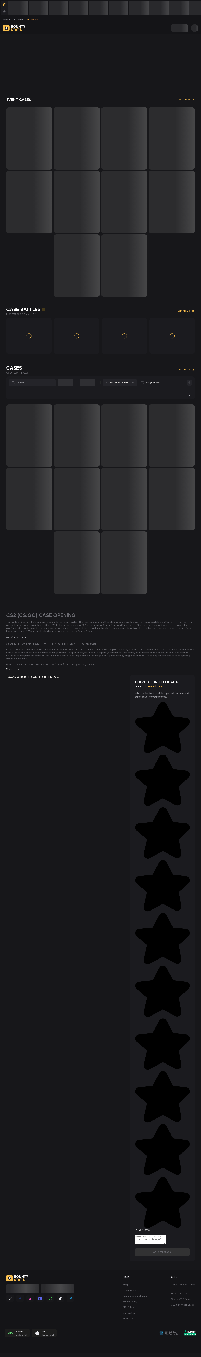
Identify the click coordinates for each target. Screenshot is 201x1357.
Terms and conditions (135, 1296)
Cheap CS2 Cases (181, 1299)
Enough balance (151, 382)
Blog (125, 1284)
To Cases (187, 99)
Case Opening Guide (183, 1284)
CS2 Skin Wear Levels (182, 1304)
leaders (7, 19)
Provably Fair (129, 1290)
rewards (19, 19)
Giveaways (32, 19)
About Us (128, 1318)
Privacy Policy (130, 1301)
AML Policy (128, 1307)
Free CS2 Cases (180, 1293)
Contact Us (129, 1313)
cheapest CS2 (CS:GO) (51, 664)
